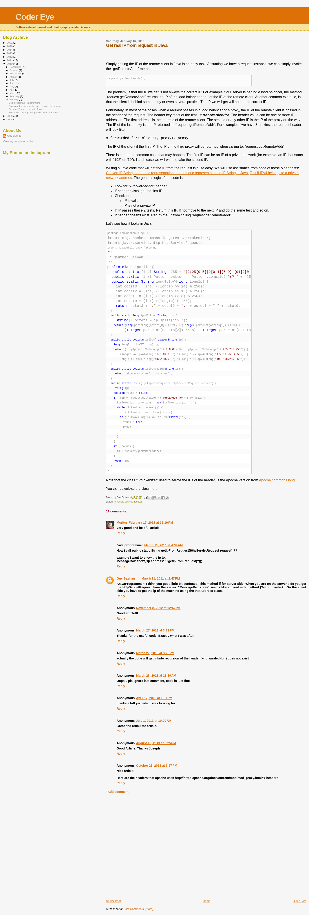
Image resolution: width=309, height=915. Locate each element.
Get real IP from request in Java (25, 109)
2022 (10, 42)
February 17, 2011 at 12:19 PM (151, 522)
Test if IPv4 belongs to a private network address (34, 112)
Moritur (122, 522)
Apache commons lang (277, 480)
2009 (10, 115)
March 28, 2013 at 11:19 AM (156, 675)
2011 (10, 60)
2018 (10, 46)
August (14, 76)
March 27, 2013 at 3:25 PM (155, 653)
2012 (10, 56)
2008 (10, 119)
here (153, 488)
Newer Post (113, 901)
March (13, 93)
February (15, 96)
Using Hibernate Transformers (24, 102)
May (12, 86)
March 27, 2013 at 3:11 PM (155, 630)
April (12, 89)
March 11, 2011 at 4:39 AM (163, 545)
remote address (125, 502)
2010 (10, 63)
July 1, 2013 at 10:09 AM (153, 720)
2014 (10, 49)
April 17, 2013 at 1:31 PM (154, 698)
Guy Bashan (126, 578)
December (16, 67)
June (13, 83)
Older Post (299, 901)
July (12, 80)
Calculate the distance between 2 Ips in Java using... (36, 106)
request (138, 502)
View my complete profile (18, 141)
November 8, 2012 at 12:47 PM (158, 608)
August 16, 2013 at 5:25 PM (156, 743)
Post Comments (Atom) (138, 909)
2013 (10, 53)
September (16, 73)
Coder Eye (34, 17)
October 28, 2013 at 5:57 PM (156, 765)
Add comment (118, 791)
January (14, 99)
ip (115, 502)
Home (206, 901)
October (14, 70)
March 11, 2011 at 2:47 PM (160, 578)
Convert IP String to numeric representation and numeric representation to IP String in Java (177, 173)
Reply (121, 533)
